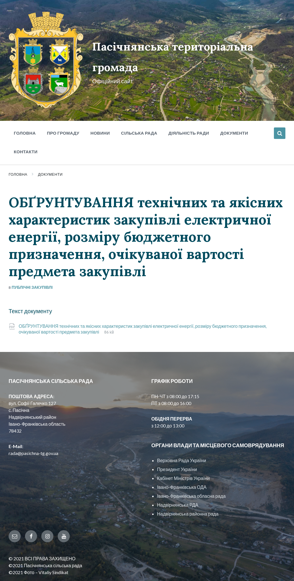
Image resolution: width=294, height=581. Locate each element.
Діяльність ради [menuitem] (189, 112)
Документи (50, 153)
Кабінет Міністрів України (183, 457)
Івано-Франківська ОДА (181, 466)
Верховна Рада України (181, 439)
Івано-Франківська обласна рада (191, 475)
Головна (18, 153)
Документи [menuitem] (234, 112)
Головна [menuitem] (25, 112)
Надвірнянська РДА (177, 484)
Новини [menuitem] (100, 112)
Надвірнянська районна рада (187, 493)
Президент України (177, 448)
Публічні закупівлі (32, 266)
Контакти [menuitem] (26, 130)
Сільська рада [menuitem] (139, 112)
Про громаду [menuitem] (63, 112)
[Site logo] (38, 85)
